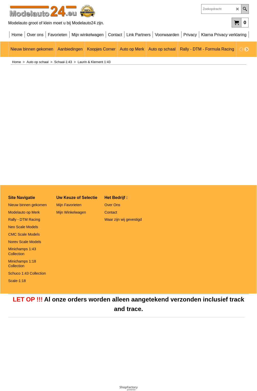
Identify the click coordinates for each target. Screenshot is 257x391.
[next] (246, 49)
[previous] (241, 49)
